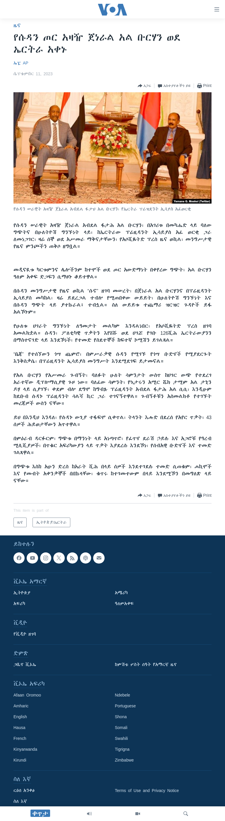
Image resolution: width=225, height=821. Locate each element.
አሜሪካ (121, 592)
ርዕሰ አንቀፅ (24, 790)
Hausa (19, 727)
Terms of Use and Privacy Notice (147, 790)
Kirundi (19, 760)
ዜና (17, 25)
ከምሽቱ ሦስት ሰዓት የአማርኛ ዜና (146, 664)
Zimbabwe (124, 760)
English (20, 716)
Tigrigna (122, 749)
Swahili (121, 738)
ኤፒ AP (20, 63)
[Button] (144, 85)
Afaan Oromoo (27, 695)
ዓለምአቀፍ (124, 603)
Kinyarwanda (25, 749)
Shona (121, 716)
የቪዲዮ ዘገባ (24, 634)
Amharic (20, 706)
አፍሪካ (19, 603)
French (19, 738)
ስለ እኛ (20, 801)
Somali (121, 727)
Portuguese (125, 706)
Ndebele (122, 695)
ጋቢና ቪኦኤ (24, 664)
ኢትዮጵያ (21, 592)
